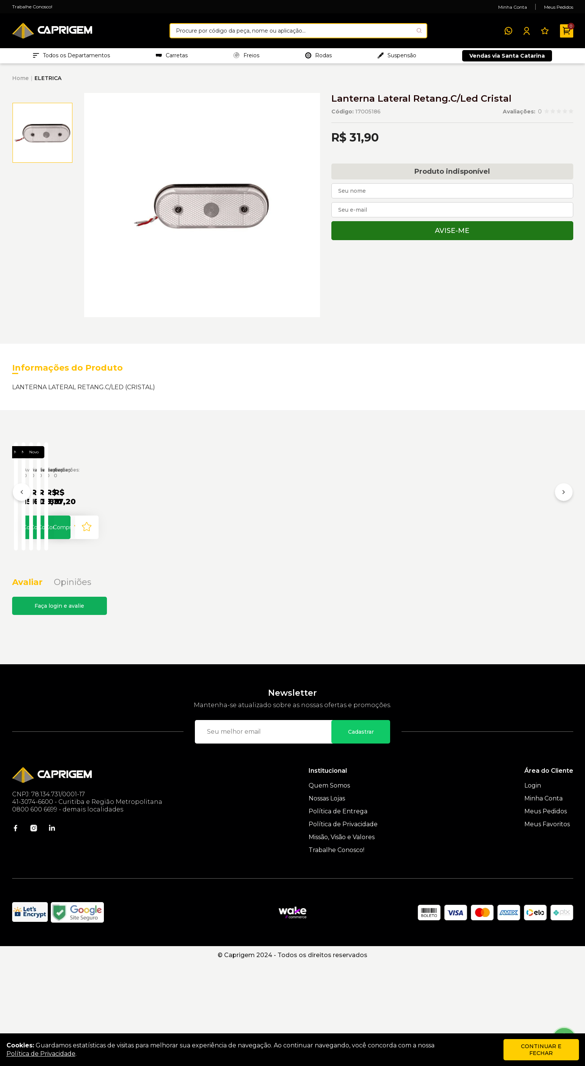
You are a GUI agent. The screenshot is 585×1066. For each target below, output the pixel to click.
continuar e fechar (541, 1050)
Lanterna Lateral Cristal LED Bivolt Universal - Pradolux (66, 566)
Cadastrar (361, 833)
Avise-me (452, 234)
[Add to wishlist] (100, 621)
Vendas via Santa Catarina (507, 57)
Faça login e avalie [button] (59, 707)
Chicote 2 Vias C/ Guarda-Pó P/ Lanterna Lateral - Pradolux (402, 566)
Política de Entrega (338, 913)
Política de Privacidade (343, 925)
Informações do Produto (67, 371)
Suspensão (397, 57)
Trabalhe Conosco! (32, 6)
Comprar (59, 621)
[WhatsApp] (508, 31)
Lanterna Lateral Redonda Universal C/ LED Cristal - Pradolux (174, 566)
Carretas (172, 57)
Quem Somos (329, 887)
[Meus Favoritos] (545, 30)
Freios (246, 57)
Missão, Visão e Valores (342, 938)
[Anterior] (21, 546)
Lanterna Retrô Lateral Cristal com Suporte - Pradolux (289, 566)
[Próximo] (563, 546)
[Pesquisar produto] (419, 30)
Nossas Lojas (327, 900)
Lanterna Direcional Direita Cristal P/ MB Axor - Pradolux (517, 566)
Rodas (318, 57)
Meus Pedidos (558, 7)
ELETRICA (48, 82)
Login (532, 887)
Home (20, 82)
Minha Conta (512, 7)
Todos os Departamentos (71, 57)
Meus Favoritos (547, 925)
